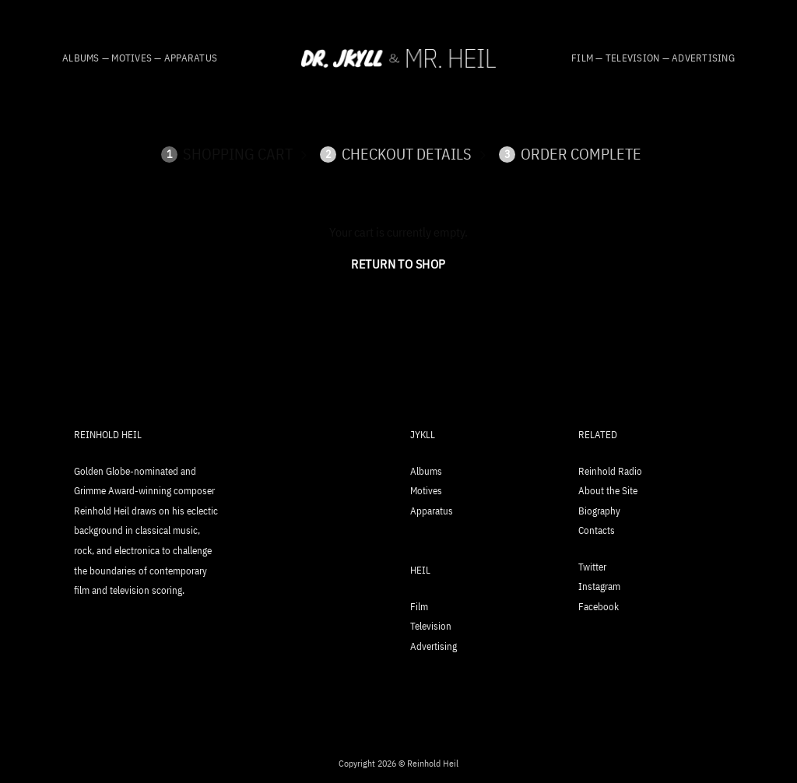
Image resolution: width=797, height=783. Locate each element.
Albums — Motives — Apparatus (139, 58)
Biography (599, 511)
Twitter (592, 567)
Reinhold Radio (610, 471)
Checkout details (396, 154)
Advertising (433, 646)
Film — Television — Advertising (653, 58)
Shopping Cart (227, 154)
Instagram (599, 586)
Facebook (598, 606)
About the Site (607, 490)
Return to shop (398, 264)
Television (430, 626)
